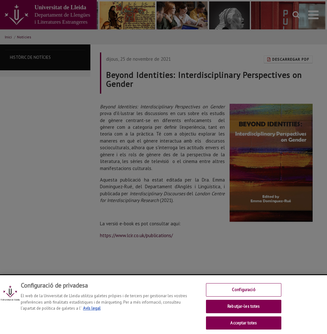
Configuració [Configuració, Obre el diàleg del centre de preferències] (243, 293)
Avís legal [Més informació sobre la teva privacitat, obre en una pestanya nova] (92, 312)
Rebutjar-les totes (243, 310)
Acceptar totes (243, 326)
